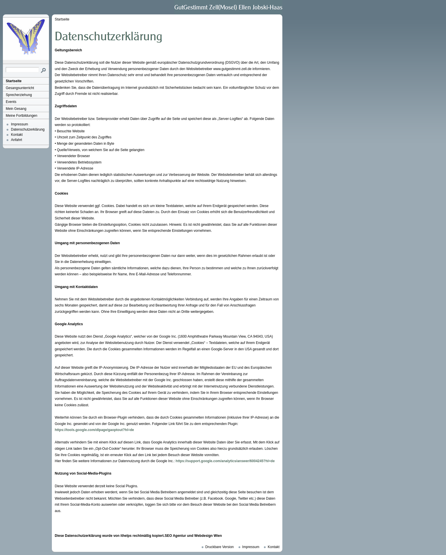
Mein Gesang (16, 109)
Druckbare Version (219, 547)
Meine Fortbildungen (21, 116)
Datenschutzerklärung (28, 129)
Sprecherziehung (19, 95)
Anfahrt (16, 140)
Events (11, 102)
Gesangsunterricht (20, 88)
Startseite (14, 81)
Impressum (19, 124)
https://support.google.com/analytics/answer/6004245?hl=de (225, 461)
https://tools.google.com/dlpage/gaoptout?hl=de (94, 430)
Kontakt (17, 135)
